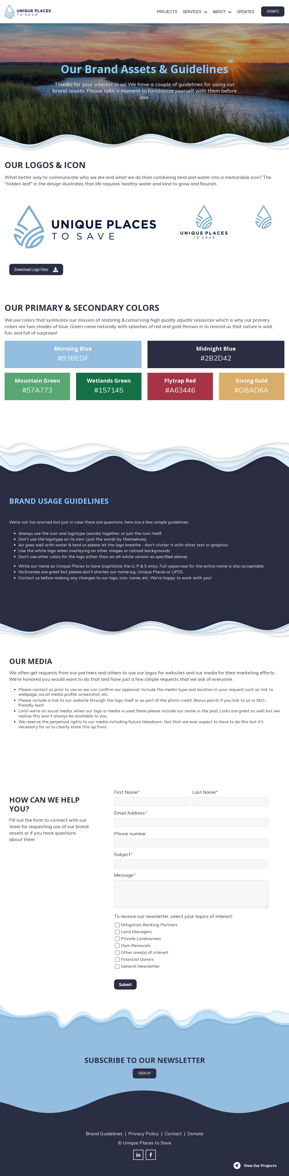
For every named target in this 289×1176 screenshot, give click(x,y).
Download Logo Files (36, 269)
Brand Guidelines (104, 1133)
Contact (173, 1133)
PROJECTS (167, 11)
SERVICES (192, 11)
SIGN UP (144, 1073)
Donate (195, 1133)
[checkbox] (191, 944)
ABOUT (219, 11)
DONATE (273, 11)
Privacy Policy (143, 1133)
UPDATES (245, 11)
